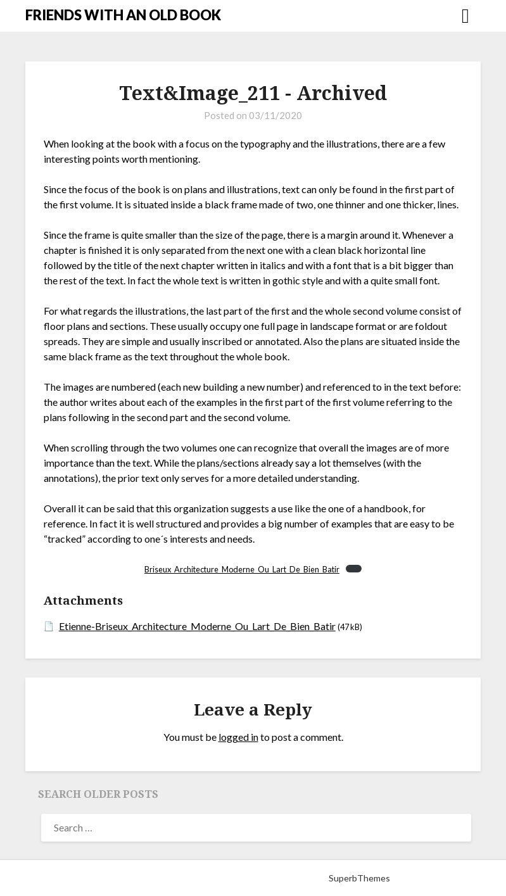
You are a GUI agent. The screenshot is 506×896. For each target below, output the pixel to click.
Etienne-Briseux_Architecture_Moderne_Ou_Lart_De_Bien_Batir (197, 626)
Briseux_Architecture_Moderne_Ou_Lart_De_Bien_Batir (241, 569)
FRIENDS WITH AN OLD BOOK (123, 14)
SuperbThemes (359, 878)
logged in (238, 737)
